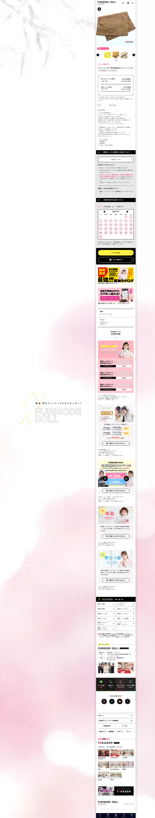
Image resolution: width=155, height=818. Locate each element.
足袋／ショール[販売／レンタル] (102, 628)
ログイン (120, 731)
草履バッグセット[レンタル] (103, 623)
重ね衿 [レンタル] (122, 609)
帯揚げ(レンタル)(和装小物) (109, 635)
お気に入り (102, 731)
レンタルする (115, 253)
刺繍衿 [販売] (101, 609)
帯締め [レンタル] (103, 613)
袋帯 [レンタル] (102, 618)
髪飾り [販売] (101, 604)
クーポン (125, 726)
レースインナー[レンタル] (121, 604)
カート (129, 731)
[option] (115, 225)
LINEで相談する (118, 259)
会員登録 (111, 731)
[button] (133, 25)
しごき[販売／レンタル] (122, 623)
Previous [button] (104, 212)
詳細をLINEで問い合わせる (117, 443)
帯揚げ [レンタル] (122, 613)
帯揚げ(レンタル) (103, 48)
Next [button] (127, 212)
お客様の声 (106, 726)
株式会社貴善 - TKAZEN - (115, 747)
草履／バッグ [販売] (123, 618)
